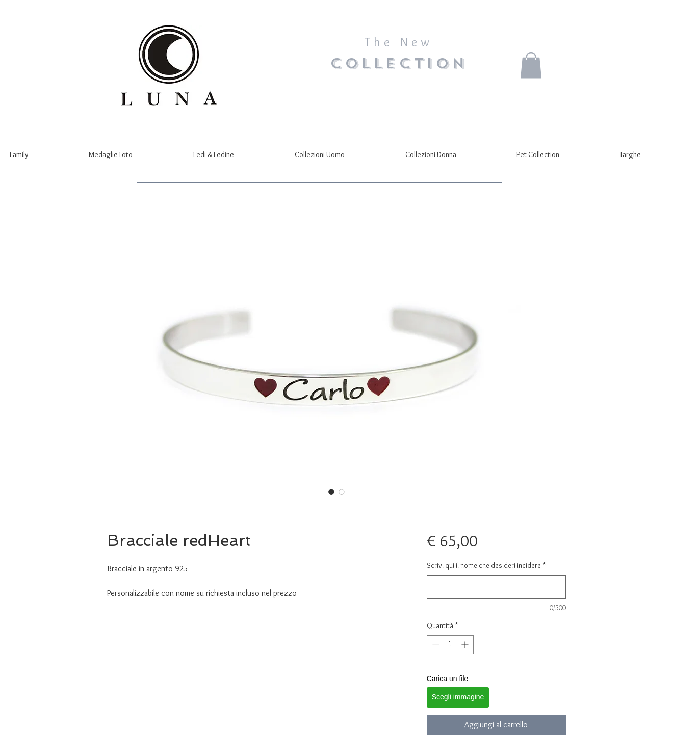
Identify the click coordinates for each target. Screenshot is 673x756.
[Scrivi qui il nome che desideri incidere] (496, 587)
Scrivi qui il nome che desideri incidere (486, 565)
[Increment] (465, 645)
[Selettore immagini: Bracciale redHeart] (331, 492)
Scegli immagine (458, 697)
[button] (531, 65)
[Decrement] (434, 645)
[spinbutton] (450, 645)
